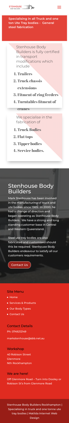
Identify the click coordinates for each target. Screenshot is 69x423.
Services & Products (23, 303)
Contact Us (19, 265)
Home (14, 297)
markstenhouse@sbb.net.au (25, 338)
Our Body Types (20, 308)
